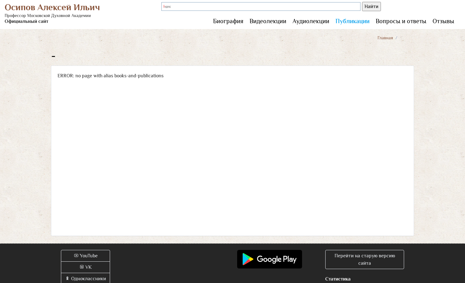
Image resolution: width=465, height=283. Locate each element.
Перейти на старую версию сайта (365, 259)
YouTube (86, 256)
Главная (385, 37)
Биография (228, 21)
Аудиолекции (310, 21)
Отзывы (443, 21)
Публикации (352, 21)
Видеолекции (268, 21)
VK (85, 267)
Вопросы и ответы (401, 21)
